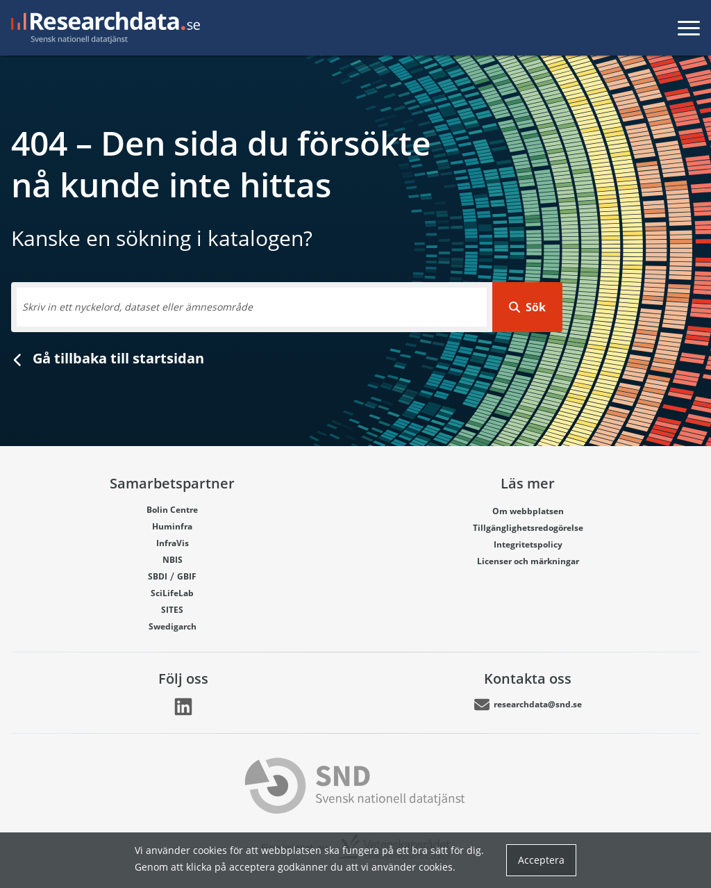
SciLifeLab (172, 592)
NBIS (172, 559)
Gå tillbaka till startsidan (107, 358)
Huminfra (172, 526)
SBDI (157, 576)
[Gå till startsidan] (105, 28)
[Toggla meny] (689, 28)
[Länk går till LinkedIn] (183, 706)
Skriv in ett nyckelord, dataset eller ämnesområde (137, 306)
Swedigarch (172, 626)
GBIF (186, 576)
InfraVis (172, 542)
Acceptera (541, 859)
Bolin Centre (172, 509)
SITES (172, 609)
